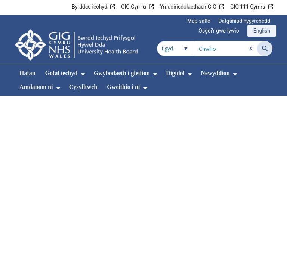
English (261, 31)
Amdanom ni (36, 87)
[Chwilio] (264, 48)
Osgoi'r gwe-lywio (218, 31)
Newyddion (215, 73)
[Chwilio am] (225, 48)
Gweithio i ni (123, 87)
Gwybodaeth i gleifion (122, 73)
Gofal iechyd (61, 73)
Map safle (198, 21)
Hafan (27, 73)
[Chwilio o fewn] (175, 48)
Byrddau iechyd (89, 7)
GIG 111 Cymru (247, 7)
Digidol (175, 73)
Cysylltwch (83, 87)
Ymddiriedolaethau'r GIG (188, 7)
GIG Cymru (133, 7)
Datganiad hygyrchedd (244, 21)
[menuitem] (83, 74)
